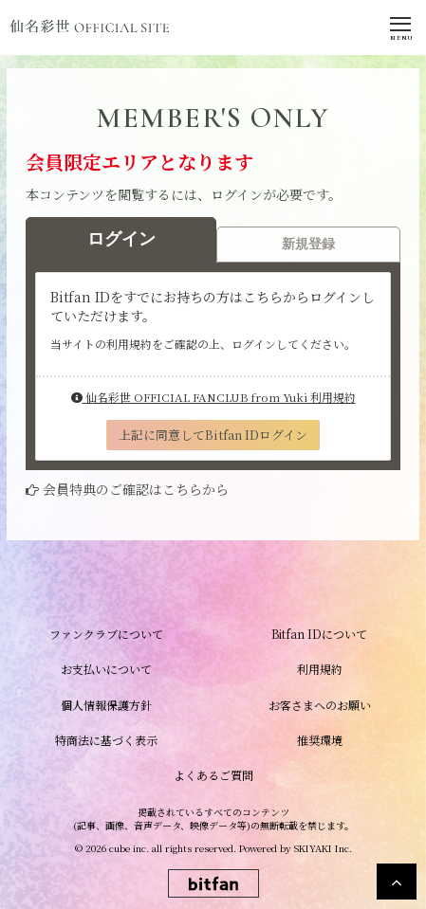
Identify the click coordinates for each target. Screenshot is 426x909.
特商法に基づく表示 (106, 740)
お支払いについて (106, 669)
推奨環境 (320, 740)
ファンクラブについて (106, 634)
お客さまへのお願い (320, 705)
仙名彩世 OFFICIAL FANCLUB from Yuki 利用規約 (213, 397)
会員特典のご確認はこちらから (136, 489)
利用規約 (320, 669)
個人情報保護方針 (106, 705)
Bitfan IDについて (319, 634)
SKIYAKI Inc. (323, 848)
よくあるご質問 (213, 775)
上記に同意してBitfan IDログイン (213, 435)
